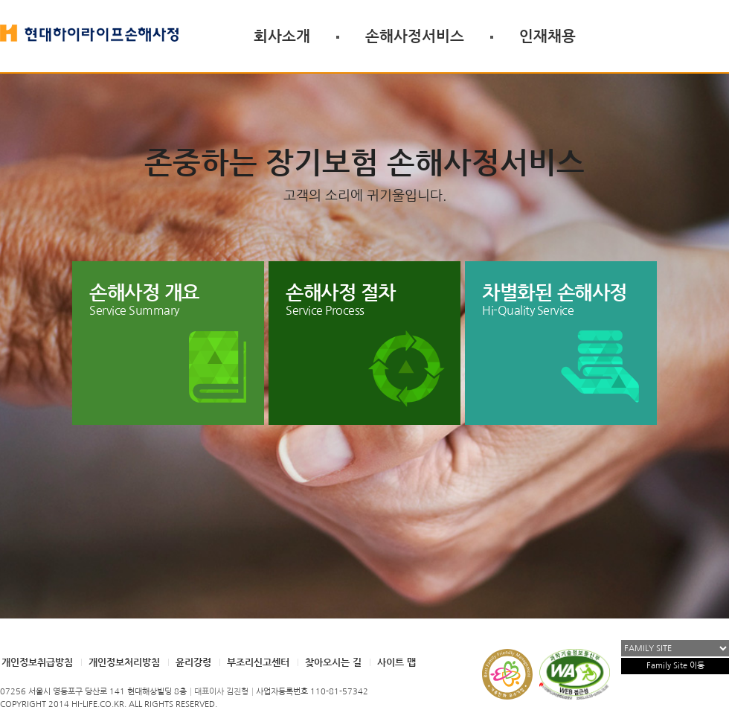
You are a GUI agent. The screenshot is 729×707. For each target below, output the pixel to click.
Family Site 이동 (675, 666)
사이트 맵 (396, 662)
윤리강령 (193, 662)
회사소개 (282, 35)
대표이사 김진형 (221, 692)
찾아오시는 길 (333, 662)
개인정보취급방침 (37, 662)
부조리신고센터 (258, 662)
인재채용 (547, 35)
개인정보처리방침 (124, 662)
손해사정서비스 (414, 35)
